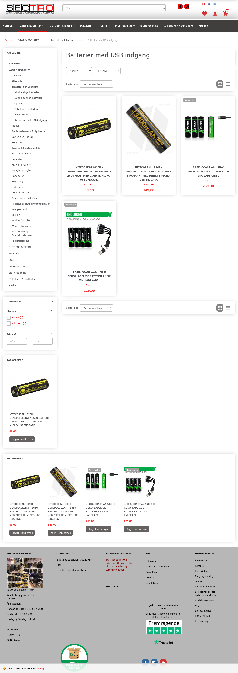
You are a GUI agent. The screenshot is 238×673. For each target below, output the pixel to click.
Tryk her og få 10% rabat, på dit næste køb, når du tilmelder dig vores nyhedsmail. (119, 564)
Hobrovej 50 (13, 634)
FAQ (197, 605)
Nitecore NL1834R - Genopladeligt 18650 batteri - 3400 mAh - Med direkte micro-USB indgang (148, 173)
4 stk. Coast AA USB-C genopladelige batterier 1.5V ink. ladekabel (208, 171)
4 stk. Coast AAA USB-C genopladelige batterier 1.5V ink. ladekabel (89, 276)
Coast (208, 180)
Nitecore (89, 184)
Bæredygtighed (203, 610)
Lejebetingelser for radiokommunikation (206, 593)
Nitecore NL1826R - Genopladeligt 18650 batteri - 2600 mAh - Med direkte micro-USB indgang (29, 419)
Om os (198, 581)
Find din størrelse (204, 600)
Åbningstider (201, 560)
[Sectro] (30, 8)
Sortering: (72, 84)
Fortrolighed (201, 570)
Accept (41, 668)
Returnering (201, 621)
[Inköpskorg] (226, 13)
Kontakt (199, 565)
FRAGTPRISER (203, 615)
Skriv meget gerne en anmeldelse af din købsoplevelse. (164, 615)
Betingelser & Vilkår (205, 586)
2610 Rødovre (14, 639)
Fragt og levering (204, 576)
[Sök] (164, 8)
